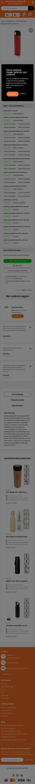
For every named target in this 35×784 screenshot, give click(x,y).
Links (2, 692)
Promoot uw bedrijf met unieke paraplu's (14, 734)
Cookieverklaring (6, 710)
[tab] (17, 394)
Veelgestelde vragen (7, 687)
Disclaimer (4, 716)
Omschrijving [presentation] (17, 394)
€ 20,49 (11, 503)
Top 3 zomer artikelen (8, 728)
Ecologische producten (8, 737)
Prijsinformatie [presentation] (17, 400)
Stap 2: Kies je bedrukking (13, 106)
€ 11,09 (11, 636)
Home (3, 21)
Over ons (4, 684)
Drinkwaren (10, 21)
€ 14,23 (11, 592)
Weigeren (23, 93)
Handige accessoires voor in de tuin (12, 725)
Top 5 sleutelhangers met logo (11, 731)
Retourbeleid (5, 698)
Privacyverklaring (6, 713)
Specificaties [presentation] (17, 405)
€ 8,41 (11, 547)
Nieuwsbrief (5, 695)
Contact (3, 689)
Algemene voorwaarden (8, 707)
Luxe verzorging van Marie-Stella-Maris (13, 740)
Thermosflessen (21, 21)
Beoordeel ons (17, 316)
